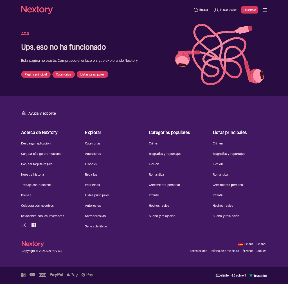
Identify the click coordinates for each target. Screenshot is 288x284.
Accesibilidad (199, 251)
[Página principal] (105, 10)
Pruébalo (249, 10)
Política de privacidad (224, 251)
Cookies (261, 251)
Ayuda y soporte (38, 113)
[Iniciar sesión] (225, 10)
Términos (247, 251)
